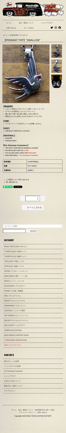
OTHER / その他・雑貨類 (13, 291)
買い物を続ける (11, 182)
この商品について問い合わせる (17, 179)
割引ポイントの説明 (11, 361)
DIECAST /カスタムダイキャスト (16, 320)
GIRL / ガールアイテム (12, 296)
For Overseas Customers (28, 155)
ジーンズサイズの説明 (12, 366)
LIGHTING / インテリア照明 (14, 310)
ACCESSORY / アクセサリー (19, 35)
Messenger (32, 153)
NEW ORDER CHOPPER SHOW (16, 335)
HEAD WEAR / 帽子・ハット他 (15, 276)
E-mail (26, 150)
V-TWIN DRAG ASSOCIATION (15, 340)
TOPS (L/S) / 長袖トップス (14, 266)
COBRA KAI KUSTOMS (13, 330)
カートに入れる (33, 207)
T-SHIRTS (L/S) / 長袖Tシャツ (15, 256)
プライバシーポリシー (27, 412)
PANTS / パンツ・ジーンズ (14, 281)
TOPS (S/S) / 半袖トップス (14, 261)
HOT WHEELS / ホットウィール (16, 315)
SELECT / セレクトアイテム (14, 301)
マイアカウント (10, 391)
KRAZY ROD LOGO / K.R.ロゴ (15, 246)
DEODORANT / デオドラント (15, 306)
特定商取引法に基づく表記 (44, 410)
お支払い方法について (12, 381)
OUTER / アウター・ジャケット (16, 271)
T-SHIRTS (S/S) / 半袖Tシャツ (15, 251)
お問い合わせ (9, 28)
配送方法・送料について (13, 386)
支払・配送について (24, 23)
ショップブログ (45, 23)
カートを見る (27, 28)
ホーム (7, 23)
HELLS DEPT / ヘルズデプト (14, 325)
